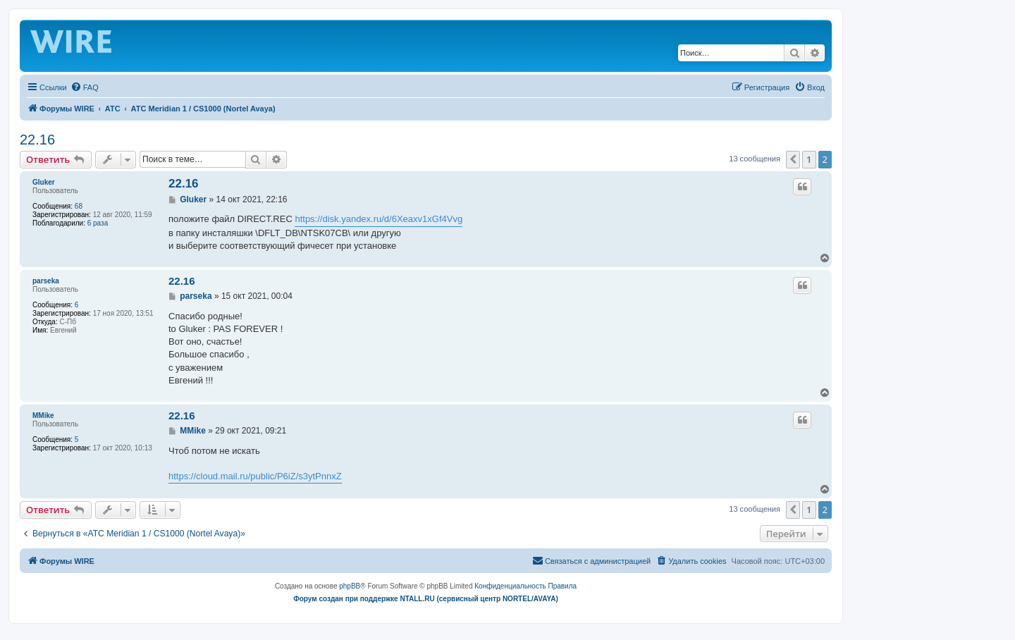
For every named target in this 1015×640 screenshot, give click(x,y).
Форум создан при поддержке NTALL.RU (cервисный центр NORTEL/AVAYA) (425, 599)
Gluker (43, 182)
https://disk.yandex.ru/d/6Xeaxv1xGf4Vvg (378, 219)
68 (78, 206)
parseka (45, 281)
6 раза (98, 223)
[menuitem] (84, 87)
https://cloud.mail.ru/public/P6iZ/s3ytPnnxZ (255, 476)
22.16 (37, 139)
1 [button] (808, 159)
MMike (43, 415)
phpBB (349, 586)
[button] (793, 159)
